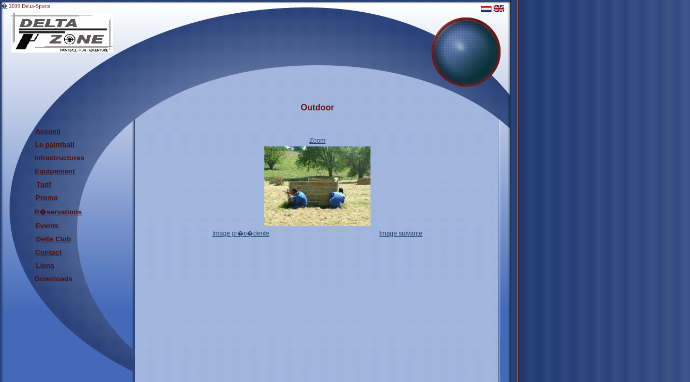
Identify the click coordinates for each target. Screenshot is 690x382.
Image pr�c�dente (240, 233)
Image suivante (401, 233)
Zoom (317, 140)
